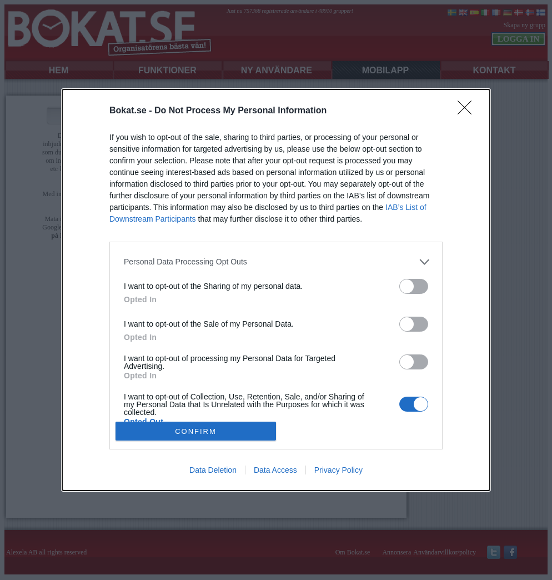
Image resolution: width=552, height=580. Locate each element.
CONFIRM (196, 431)
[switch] (413, 286)
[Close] (468, 111)
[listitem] (276, 262)
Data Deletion (213, 470)
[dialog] (276, 290)
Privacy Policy (338, 470)
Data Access (275, 470)
